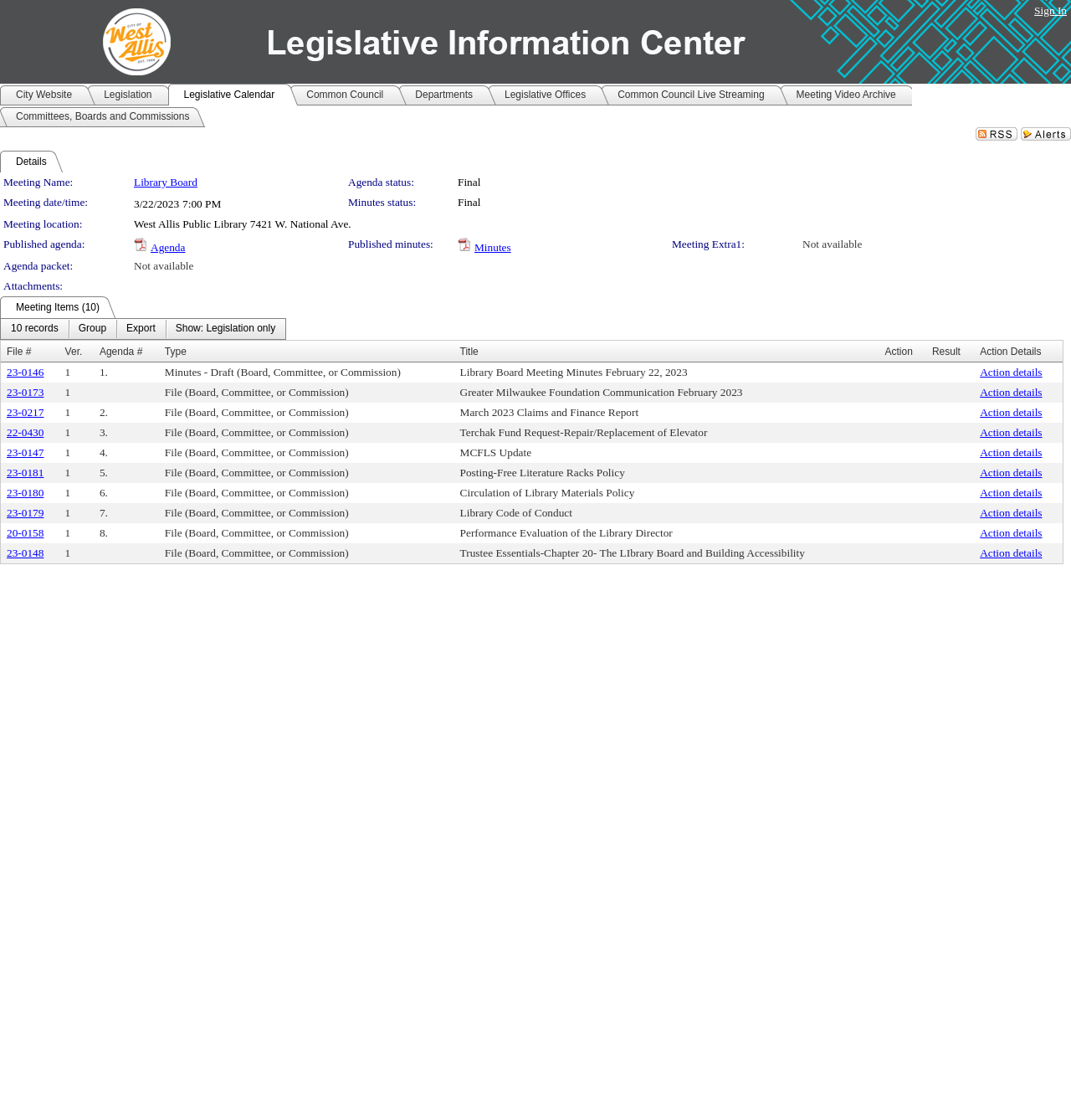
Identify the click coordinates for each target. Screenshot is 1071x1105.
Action (899, 351)
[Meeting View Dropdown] (225, 329)
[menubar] (143, 329)
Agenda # (121, 351)
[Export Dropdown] (141, 329)
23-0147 (25, 452)
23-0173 (25, 392)
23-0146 (25, 372)
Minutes (492, 247)
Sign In (1050, 10)
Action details (1011, 372)
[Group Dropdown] (92, 329)
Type (176, 351)
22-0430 (25, 432)
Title (469, 351)
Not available (832, 244)
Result (946, 351)
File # (19, 351)
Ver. (74, 351)
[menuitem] (35, 329)
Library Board (165, 182)
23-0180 (25, 492)
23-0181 (25, 472)
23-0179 (25, 512)
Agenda (168, 247)
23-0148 (25, 553)
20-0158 (25, 533)
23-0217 (25, 412)
